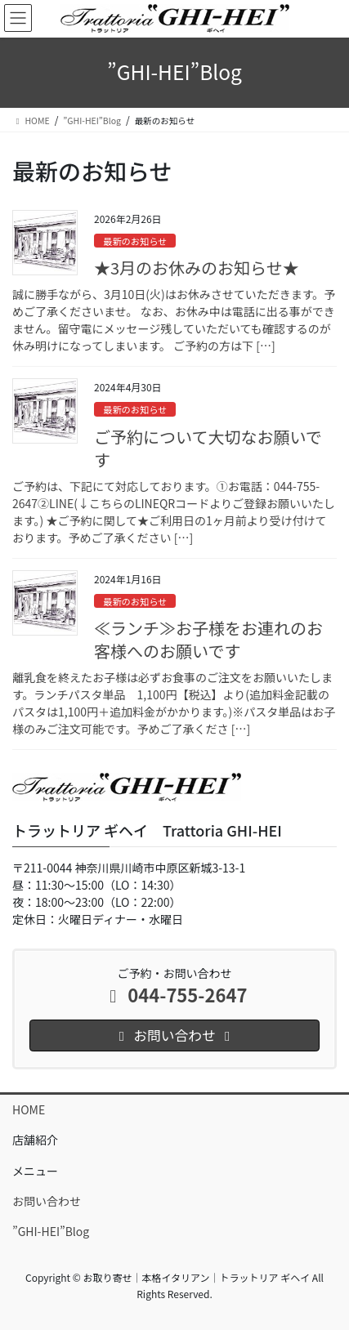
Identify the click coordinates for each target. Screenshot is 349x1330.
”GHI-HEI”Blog (50, 1231)
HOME (28, 1109)
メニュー (35, 1171)
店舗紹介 (35, 1139)
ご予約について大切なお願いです (208, 448)
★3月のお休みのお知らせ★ (196, 267)
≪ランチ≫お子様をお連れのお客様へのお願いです (208, 639)
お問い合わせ (46, 1201)
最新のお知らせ (135, 241)
